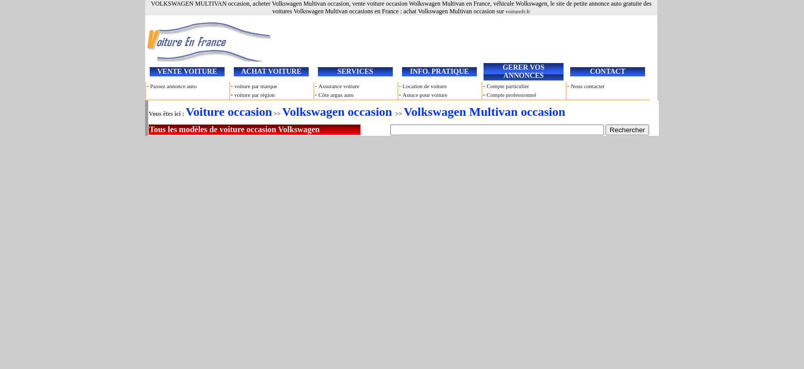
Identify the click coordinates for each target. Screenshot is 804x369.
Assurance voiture (338, 86)
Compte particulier (508, 86)
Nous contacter (588, 86)
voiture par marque (255, 86)
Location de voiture (425, 86)
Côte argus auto (336, 95)
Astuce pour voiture (425, 95)
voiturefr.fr (518, 11)
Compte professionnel (511, 95)
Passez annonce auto (173, 86)
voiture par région (254, 95)
